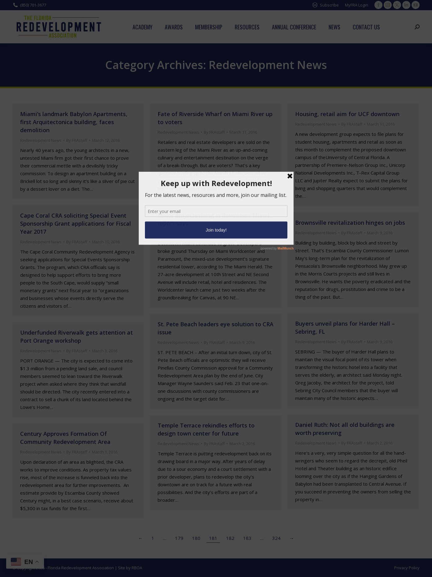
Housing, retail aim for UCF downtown (347, 114)
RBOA (137, 567)
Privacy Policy (407, 567)
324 (276, 538)
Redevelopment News (41, 140)
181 (213, 538)
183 (247, 538)
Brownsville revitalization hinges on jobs (350, 222)
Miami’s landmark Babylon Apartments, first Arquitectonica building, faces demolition (73, 122)
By (76, 140)
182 (230, 538)
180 (196, 538)
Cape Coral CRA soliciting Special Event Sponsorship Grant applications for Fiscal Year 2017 (75, 223)
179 (179, 538)
